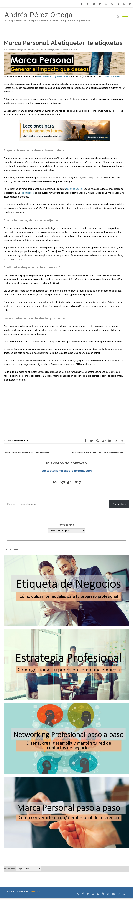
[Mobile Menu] (125, 17)
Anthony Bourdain (111, 76)
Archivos (9, 873)
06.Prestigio (49, 49)
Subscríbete (119, 508)
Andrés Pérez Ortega (39, 15)
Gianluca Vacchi (74, 189)
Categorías (66, 529)
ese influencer (27, 192)
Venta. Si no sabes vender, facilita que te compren (33, 453)
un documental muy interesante (52, 76)
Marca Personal (61, 49)
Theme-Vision (34, 896)
